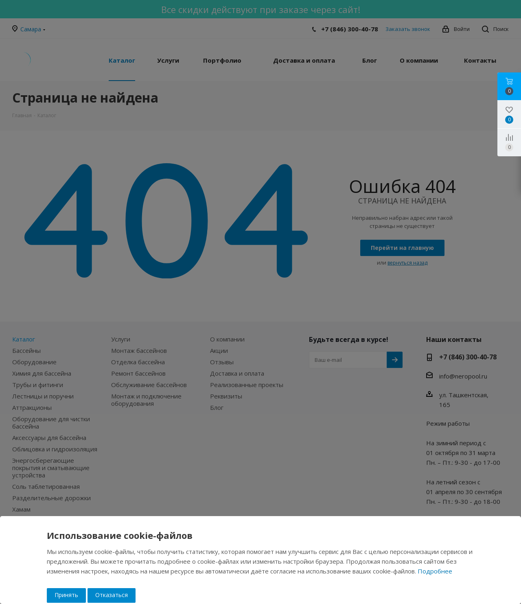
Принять (66, 595)
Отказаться (111, 595)
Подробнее (435, 571)
